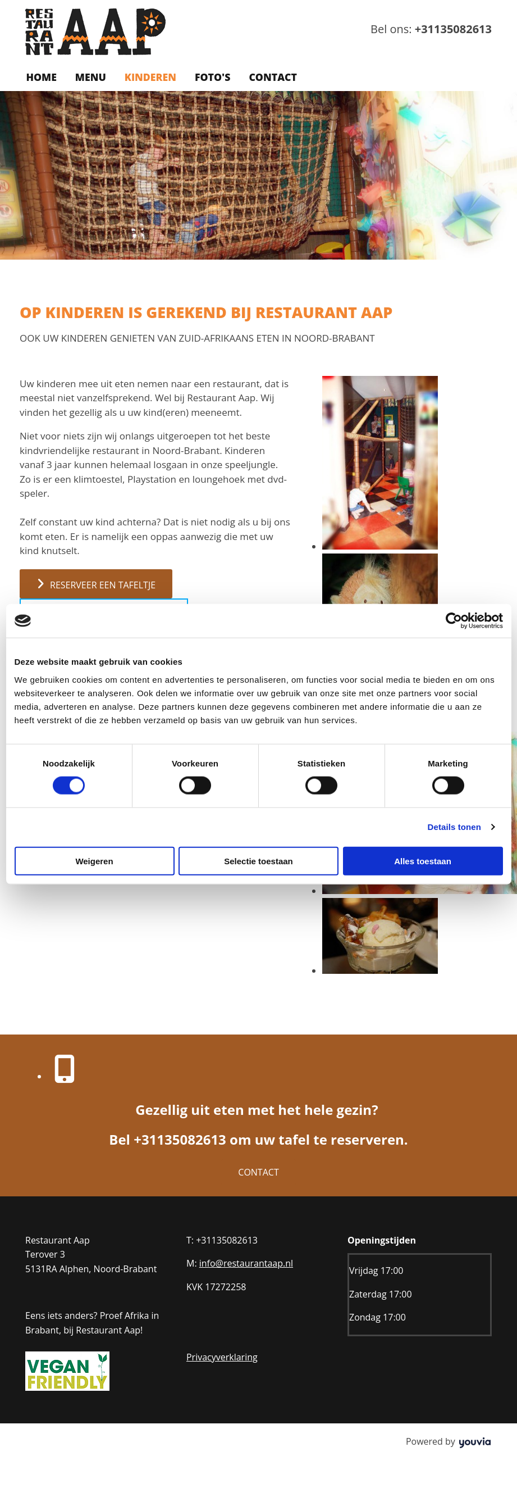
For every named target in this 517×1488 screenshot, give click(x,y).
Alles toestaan (422, 860)
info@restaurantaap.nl (246, 1262)
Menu (88, 77)
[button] (96, 582)
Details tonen (454, 827)
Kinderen (147, 77)
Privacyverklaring (222, 1356)
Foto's (209, 77)
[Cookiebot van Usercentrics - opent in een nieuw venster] (454, 621)
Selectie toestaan (258, 860)
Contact (268, 77)
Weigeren (94, 860)
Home (40, 77)
